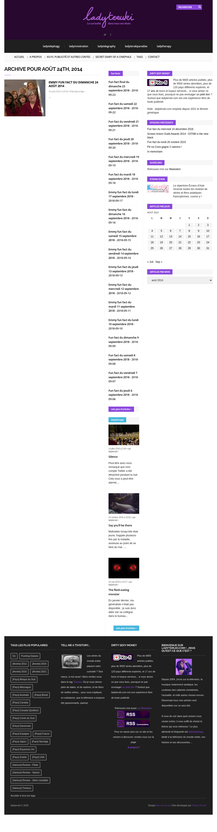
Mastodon (175, 169)
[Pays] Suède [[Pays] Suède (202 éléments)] (20, 757)
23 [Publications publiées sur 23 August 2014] (198, 242)
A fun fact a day (77, 91)
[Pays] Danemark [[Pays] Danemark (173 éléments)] (22, 726)
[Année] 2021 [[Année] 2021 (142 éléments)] (39, 671)
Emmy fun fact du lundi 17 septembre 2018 (123, 194)
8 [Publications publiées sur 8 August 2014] (189, 230)
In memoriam (154, 151)
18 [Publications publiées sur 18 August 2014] (152, 242)
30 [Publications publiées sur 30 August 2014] (198, 248)
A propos (35, 57)
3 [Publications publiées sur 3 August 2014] (208, 225)
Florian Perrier (199, 805)
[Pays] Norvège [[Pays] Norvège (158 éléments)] (40, 741)
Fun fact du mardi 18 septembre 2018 (121, 176)
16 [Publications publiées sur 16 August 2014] (198, 236)
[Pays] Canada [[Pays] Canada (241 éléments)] (20, 702)
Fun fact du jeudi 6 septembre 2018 (120, 393)
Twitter (104, 34)
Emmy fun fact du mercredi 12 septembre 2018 (123, 289)
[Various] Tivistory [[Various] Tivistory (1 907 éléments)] (22, 788)
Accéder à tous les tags (23, 795)
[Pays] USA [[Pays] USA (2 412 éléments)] (38, 757)
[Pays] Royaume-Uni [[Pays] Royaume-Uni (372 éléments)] (23, 749)
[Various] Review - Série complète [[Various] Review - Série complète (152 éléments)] (30, 780)
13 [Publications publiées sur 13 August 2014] (170, 236)
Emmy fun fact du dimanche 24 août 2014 (73, 84)
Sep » (158, 261)
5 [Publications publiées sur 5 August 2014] (161, 230)
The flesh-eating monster (118, 592)
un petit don (203, 94)
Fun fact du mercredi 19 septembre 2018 (123, 159)
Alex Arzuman (163, 805)
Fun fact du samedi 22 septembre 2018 (122, 106)
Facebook (110, 34)
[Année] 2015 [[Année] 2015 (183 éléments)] (39, 663)
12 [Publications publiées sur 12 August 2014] (161, 236)
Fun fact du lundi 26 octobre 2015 (166, 142)
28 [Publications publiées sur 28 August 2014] (180, 248)
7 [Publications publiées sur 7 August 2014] (180, 230)
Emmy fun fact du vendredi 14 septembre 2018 (123, 253)
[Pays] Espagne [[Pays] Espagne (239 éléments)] (21, 733)
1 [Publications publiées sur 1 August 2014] (189, 225)
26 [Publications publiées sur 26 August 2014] (161, 248)
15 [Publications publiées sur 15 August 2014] (189, 236)
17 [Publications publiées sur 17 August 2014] (207, 236)
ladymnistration (78, 46)
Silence (113, 457)
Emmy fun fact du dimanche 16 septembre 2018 (119, 214)
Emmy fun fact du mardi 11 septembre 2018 (121, 306)
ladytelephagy (51, 46)
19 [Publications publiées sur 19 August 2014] (161, 242)
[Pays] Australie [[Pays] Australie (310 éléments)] (21, 695)
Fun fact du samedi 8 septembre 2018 (121, 357)
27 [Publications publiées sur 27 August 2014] (170, 248)
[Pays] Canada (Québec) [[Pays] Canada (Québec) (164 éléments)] (26, 710)
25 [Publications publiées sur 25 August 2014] (152, 248)
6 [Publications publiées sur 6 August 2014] (170, 230)
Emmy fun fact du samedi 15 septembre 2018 (122, 236)
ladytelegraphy (106, 46)
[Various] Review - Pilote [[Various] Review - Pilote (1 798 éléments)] (25, 765)
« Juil (150, 261)
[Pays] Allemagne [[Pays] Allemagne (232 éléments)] (22, 687)
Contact (154, 57)
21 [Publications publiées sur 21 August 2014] (180, 242)
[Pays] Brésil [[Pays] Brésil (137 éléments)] (41, 695)
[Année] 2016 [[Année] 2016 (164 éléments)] (20, 671)
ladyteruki (112, 451)
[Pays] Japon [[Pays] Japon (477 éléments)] (19, 741)
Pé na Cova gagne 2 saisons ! (164, 146)
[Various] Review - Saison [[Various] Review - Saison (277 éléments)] (26, 772)
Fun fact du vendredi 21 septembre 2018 (123, 124)
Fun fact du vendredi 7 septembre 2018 (122, 375)
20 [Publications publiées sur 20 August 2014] (170, 242)
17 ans (151, 90)
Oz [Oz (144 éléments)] (14, 656)
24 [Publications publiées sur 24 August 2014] (207, 242)
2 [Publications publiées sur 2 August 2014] (198, 225)
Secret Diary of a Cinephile (113, 57)
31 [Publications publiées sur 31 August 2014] (207, 248)
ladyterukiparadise (136, 46)
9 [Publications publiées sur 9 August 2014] (198, 230)
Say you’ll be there (120, 525)
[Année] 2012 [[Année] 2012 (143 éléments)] (20, 663)
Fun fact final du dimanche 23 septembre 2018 (119, 86)
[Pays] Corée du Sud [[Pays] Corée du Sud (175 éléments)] (24, 718)
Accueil (19, 57)
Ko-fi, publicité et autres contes (68, 57)
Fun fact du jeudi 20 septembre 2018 (121, 141)
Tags (140, 57)
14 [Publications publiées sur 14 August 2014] (180, 236)
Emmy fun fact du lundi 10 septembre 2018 (123, 322)
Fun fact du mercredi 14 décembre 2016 (170, 129)
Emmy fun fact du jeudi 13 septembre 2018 (123, 269)
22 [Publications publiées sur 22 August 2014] (189, 242)
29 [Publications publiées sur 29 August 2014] (189, 248)
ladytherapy (164, 46)
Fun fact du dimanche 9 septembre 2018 (123, 340)
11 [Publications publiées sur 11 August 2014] (152, 236)
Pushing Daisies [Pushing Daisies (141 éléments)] (29, 656)
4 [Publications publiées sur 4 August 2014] (152, 230)
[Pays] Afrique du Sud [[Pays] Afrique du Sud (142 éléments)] (24, 679)
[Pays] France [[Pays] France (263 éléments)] (42, 733)
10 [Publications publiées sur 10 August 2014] (207, 230)
